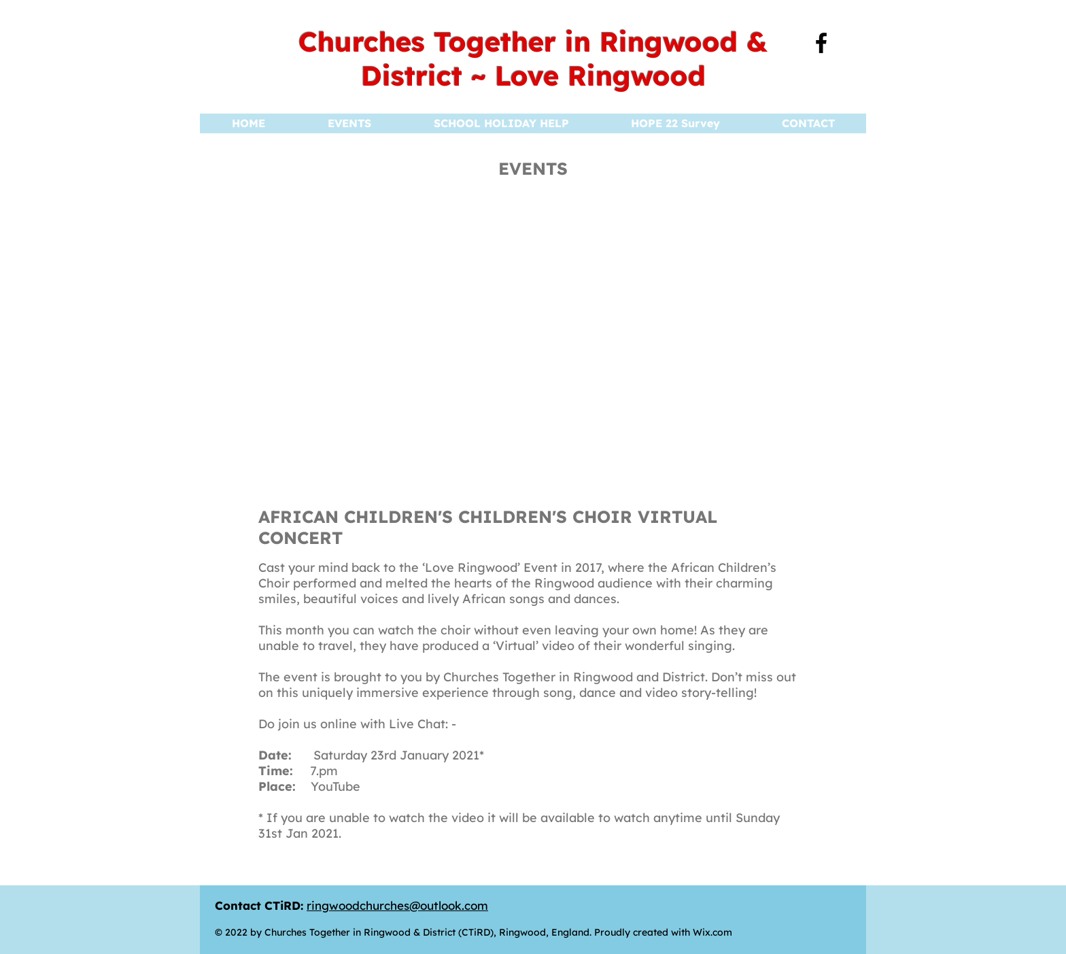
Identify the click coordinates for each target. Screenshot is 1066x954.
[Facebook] (821, 42)
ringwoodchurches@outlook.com (397, 905)
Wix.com (712, 932)
